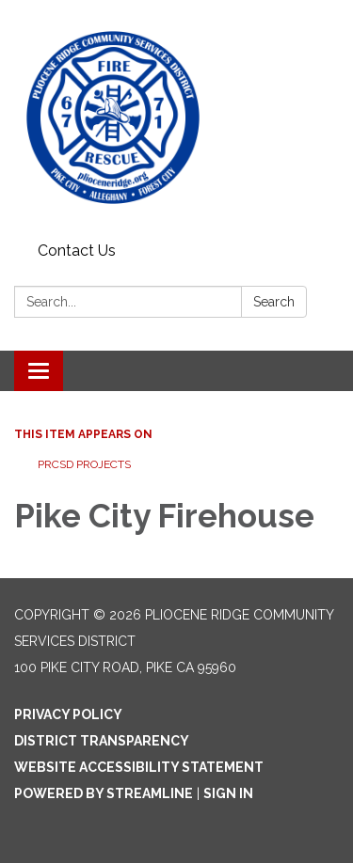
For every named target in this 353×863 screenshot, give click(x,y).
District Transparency (101, 740)
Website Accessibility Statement (139, 767)
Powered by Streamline (103, 793)
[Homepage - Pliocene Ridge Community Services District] (176, 117)
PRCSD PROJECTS (84, 464)
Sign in (228, 793)
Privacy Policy (68, 714)
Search (274, 301)
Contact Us (77, 250)
